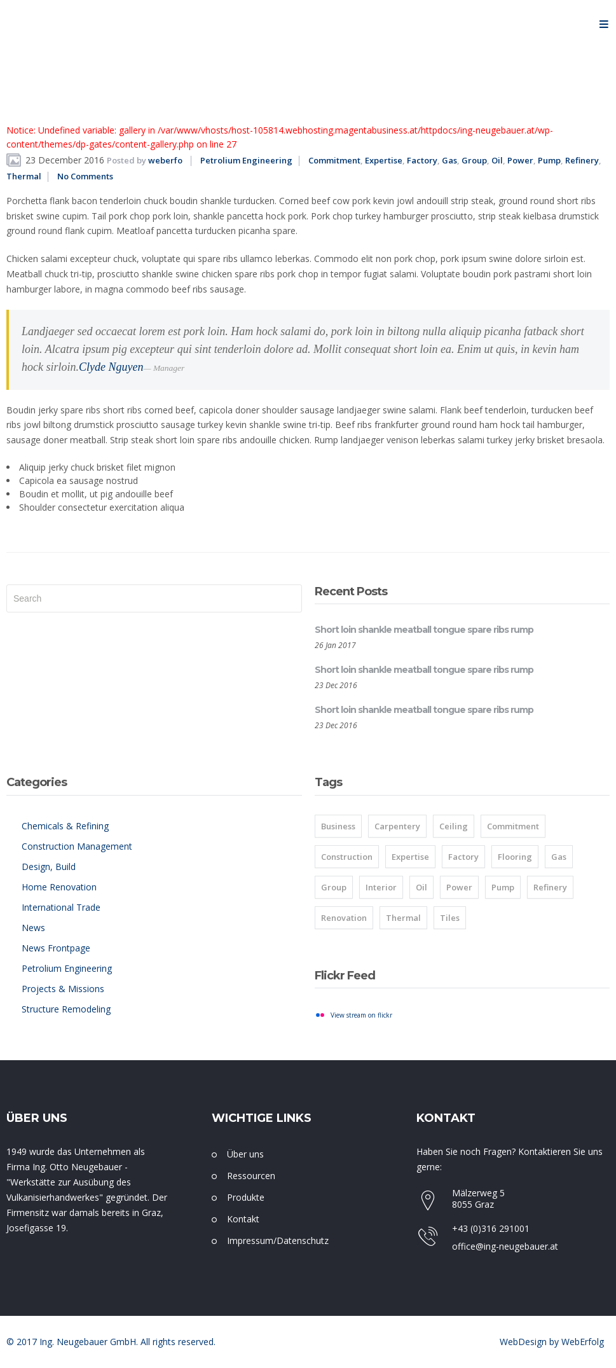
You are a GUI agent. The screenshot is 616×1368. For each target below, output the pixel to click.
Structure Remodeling (66, 1009)
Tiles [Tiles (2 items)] (450, 917)
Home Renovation (59, 887)
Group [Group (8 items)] (333, 887)
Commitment (334, 160)
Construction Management (77, 846)
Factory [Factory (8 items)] (463, 856)
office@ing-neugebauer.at (505, 1246)
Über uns (245, 1154)
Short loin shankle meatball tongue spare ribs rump (424, 629)
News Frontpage (56, 948)
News (33, 928)
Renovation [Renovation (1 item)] (344, 917)
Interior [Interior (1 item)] (381, 887)
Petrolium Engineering (246, 160)
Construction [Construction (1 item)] (347, 856)
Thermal (23, 176)
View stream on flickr (361, 1015)
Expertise (383, 160)
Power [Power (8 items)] (459, 887)
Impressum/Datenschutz (278, 1240)
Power (520, 160)
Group (474, 160)
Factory (422, 160)
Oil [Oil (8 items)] (421, 887)
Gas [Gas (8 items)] (558, 856)
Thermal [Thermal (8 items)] (403, 917)
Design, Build (49, 866)
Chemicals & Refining (65, 826)
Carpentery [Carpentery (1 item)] (397, 826)
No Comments (85, 176)
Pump (549, 160)
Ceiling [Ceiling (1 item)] (453, 826)
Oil (497, 160)
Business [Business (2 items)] (338, 826)
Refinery (582, 160)
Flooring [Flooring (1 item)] (515, 856)
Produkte (245, 1197)
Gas (449, 160)
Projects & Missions (63, 989)
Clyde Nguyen (111, 367)
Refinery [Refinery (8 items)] (550, 887)
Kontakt (243, 1219)
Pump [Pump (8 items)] (502, 887)
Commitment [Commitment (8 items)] (513, 826)
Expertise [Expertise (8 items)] (410, 856)
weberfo (165, 160)
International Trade (61, 907)
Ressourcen (251, 1176)
